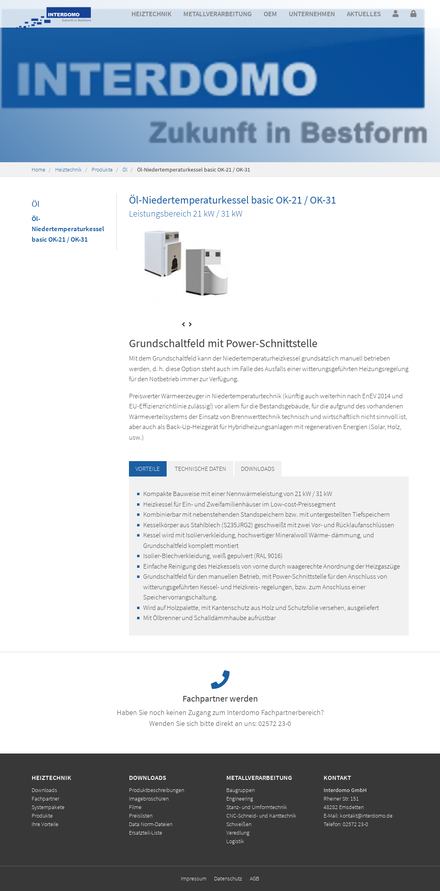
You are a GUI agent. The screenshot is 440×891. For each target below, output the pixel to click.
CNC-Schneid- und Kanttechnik (261, 815)
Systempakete (48, 807)
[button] (151, 14)
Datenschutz (228, 878)
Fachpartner (45, 798)
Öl (124, 169)
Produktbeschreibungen (156, 790)
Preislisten (140, 815)
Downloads (44, 790)
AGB (254, 878)
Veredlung (237, 832)
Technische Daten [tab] (200, 468)
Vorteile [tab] (147, 468)
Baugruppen (240, 790)
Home (38, 169)
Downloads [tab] (258, 468)
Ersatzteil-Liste (145, 832)
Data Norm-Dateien (150, 824)
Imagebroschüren (149, 798)
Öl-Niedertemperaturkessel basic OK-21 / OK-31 (68, 229)
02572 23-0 (274, 723)
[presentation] (183, 325)
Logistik (235, 841)
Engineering (239, 798)
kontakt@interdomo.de (366, 815)
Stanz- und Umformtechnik (256, 807)
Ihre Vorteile (45, 824)
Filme (135, 807)
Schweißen (238, 824)
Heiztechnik (68, 169)
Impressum (193, 878)
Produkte (102, 169)
